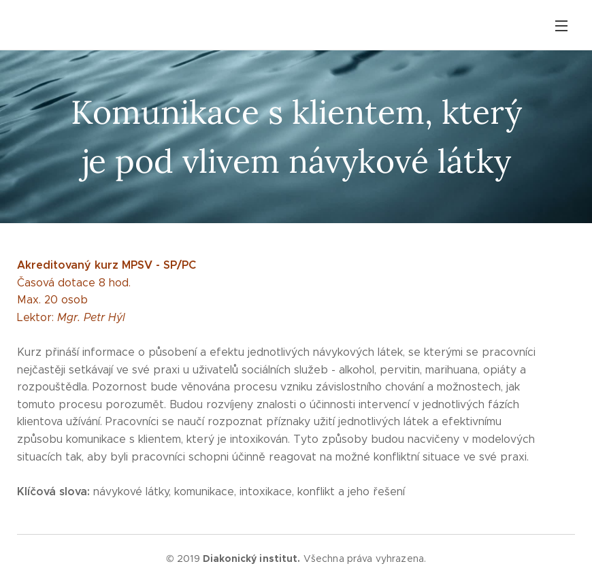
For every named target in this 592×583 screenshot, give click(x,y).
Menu (561, 26)
